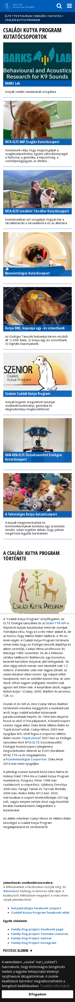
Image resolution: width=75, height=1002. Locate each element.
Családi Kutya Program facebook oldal (40, 912)
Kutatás (55, 16)
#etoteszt (11, 891)
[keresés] (59, 6)
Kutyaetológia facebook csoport (36, 908)
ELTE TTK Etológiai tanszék (25, 16)
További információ (54, 986)
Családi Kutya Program (22, 20)
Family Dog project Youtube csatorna (39, 934)
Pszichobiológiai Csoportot (26, 759)
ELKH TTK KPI (56, 623)
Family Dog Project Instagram (33, 943)
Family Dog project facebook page (37, 929)
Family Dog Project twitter (31, 938)
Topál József (31, 738)
